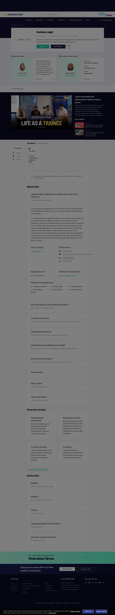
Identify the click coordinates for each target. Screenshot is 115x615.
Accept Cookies (101, 612)
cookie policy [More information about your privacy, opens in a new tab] (52, 614)
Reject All (88, 612)
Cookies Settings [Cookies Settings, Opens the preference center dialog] (75, 612)
